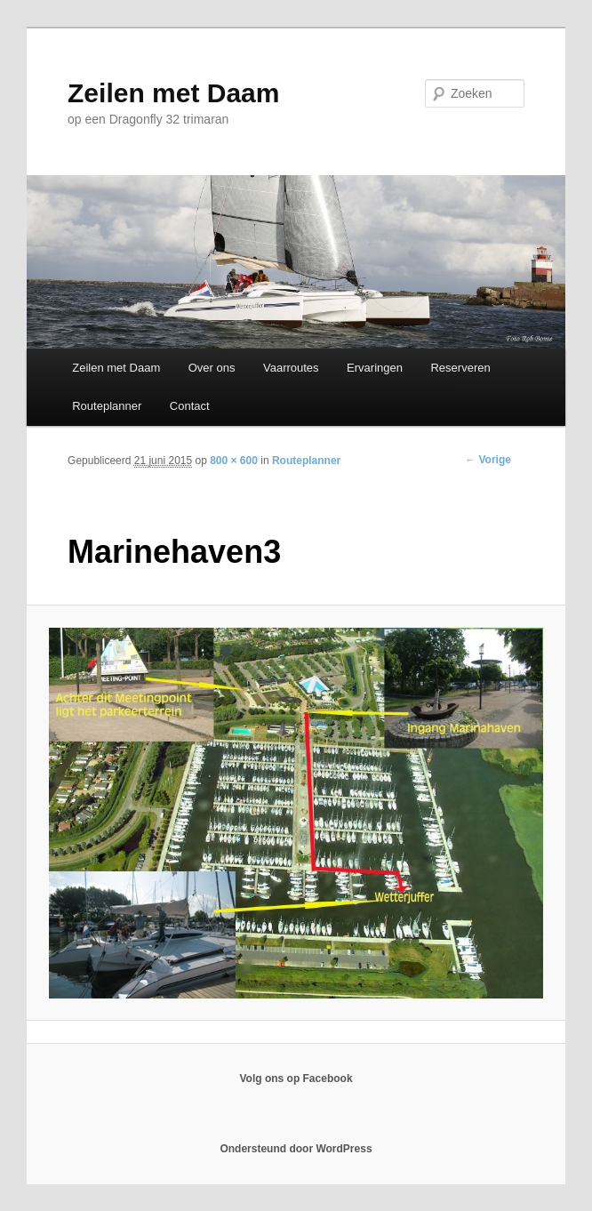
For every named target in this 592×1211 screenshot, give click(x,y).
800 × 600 (234, 460)
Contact (190, 406)
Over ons (212, 367)
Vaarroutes (291, 367)
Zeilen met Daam (173, 93)
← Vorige (488, 459)
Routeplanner (106, 406)
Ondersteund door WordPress (296, 1149)
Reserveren (460, 367)
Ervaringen (375, 367)
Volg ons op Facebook (295, 1078)
